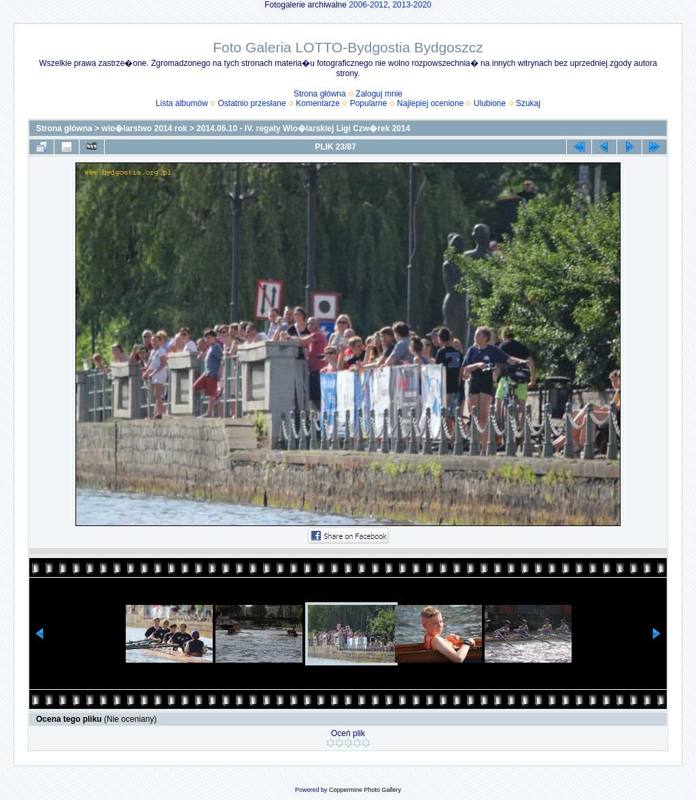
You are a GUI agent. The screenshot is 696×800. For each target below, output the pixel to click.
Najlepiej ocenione (430, 103)
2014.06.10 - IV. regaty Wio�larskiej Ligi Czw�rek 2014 (303, 128)
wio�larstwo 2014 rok (144, 128)
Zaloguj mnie (378, 94)
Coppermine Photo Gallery (365, 789)
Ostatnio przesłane (252, 103)
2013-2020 (411, 5)
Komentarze (318, 103)
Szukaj (528, 103)
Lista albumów (182, 103)
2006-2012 (368, 5)
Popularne (368, 103)
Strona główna (320, 94)
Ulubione (490, 103)
